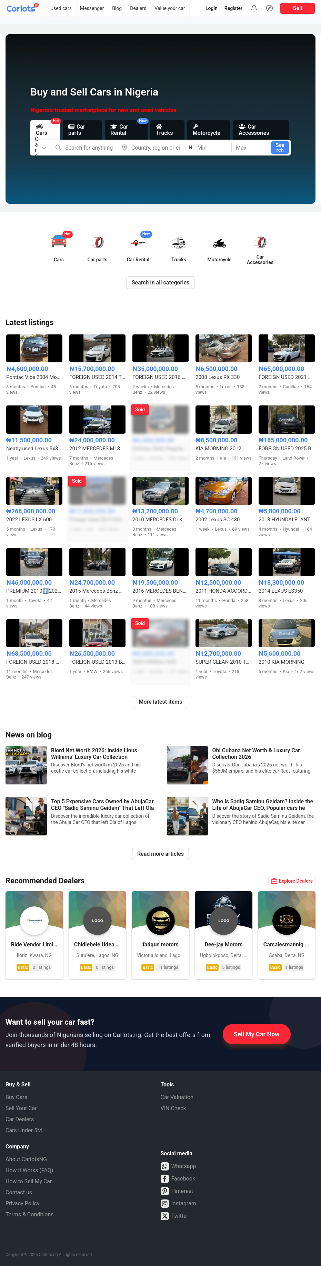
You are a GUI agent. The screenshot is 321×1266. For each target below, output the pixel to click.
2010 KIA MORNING (281, 662)
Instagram (178, 1203)
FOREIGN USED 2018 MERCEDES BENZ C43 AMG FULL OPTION (34, 662)
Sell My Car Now (257, 1034)
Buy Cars (16, 1097)
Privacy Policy (23, 1203)
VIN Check (173, 1108)
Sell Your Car (21, 1108)
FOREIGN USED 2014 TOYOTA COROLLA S (97, 377)
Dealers (138, 8)
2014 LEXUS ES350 (281, 591)
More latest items (160, 702)
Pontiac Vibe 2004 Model (34, 377)
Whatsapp (178, 1166)
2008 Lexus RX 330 (217, 377)
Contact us (19, 1192)
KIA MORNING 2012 (218, 448)
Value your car (169, 8)
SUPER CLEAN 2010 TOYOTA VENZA (223, 662)
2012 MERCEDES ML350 (97, 448)
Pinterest (177, 1191)
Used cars (61, 8)
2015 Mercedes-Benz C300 (97, 591)
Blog (117, 8)
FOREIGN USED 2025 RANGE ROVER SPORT (287, 448)
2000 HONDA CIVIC (154, 662)
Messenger (92, 8)
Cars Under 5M (24, 1130)
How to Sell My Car (29, 1181)
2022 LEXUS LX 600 (29, 519)
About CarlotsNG (26, 1159)
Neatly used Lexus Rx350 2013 (34, 448)
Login (211, 8)
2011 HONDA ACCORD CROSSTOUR (223, 591)
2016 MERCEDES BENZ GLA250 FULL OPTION (160, 591)
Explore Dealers (292, 881)
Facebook (178, 1179)
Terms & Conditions (30, 1214)
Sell (297, 8)
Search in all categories (161, 282)
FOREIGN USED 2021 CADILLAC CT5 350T (287, 377)
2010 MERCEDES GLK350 (160, 519)
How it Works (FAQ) (29, 1170)
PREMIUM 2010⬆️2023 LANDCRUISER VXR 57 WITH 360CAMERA (34, 591)
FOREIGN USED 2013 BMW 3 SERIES (97, 662)
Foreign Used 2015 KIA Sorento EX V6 (97, 519)
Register (233, 8)
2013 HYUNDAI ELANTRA (287, 519)
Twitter (174, 1216)
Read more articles (160, 854)
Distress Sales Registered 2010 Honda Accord (160, 448)
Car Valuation (177, 1097)
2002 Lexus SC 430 (217, 519)
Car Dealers (20, 1119)
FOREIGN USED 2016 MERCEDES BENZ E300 (160, 377)
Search (280, 147)
